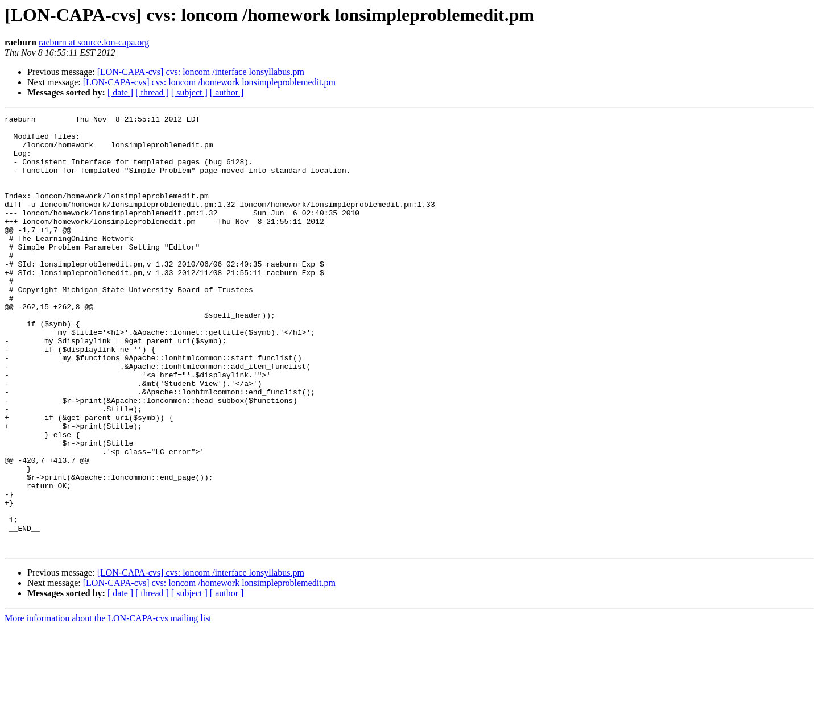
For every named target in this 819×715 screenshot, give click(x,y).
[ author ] (227, 92)
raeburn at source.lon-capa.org (94, 42)
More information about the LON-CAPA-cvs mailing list (108, 705)
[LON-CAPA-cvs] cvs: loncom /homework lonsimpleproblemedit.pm (209, 82)
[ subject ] (189, 92)
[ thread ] (152, 92)
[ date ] (120, 92)
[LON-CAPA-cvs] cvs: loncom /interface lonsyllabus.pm (200, 72)
